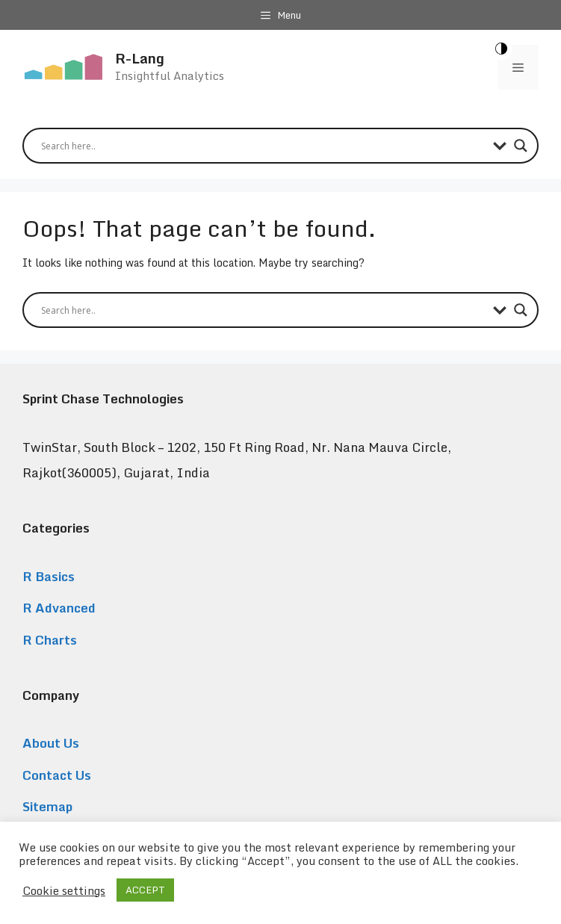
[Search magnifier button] (520, 145)
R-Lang (139, 57)
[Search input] (263, 145)
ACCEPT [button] (145, 889)
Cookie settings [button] (63, 890)
